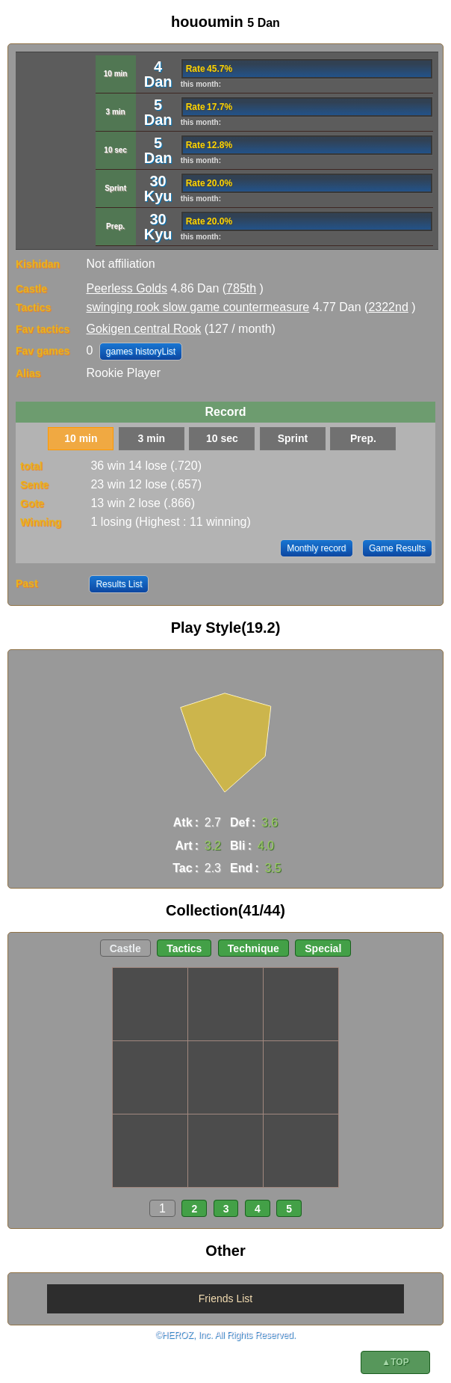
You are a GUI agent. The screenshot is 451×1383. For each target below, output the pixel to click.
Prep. (363, 438)
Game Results (397, 548)
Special (323, 948)
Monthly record (316, 548)
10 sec (222, 438)
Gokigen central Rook (143, 328)
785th (241, 288)
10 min (80, 438)
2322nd (388, 307)
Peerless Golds (126, 288)
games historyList (140, 351)
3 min (152, 438)
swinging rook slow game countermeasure (197, 307)
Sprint (293, 438)
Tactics (184, 948)
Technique (253, 948)
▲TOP (395, 1362)
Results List (119, 584)
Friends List (225, 1298)
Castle (125, 948)
